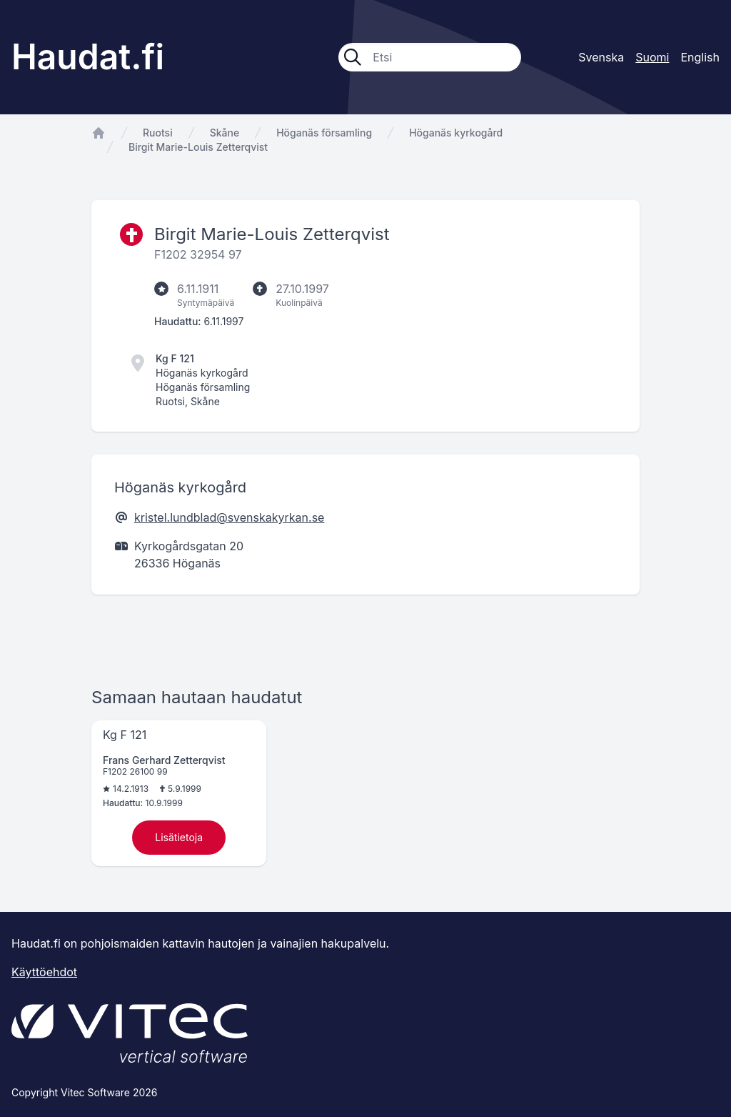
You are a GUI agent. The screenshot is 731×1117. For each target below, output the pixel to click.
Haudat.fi (87, 57)
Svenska (601, 57)
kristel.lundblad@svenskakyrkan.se (229, 517)
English (700, 57)
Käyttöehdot (44, 972)
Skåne (224, 132)
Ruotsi (158, 132)
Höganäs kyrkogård (456, 132)
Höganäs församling (324, 132)
